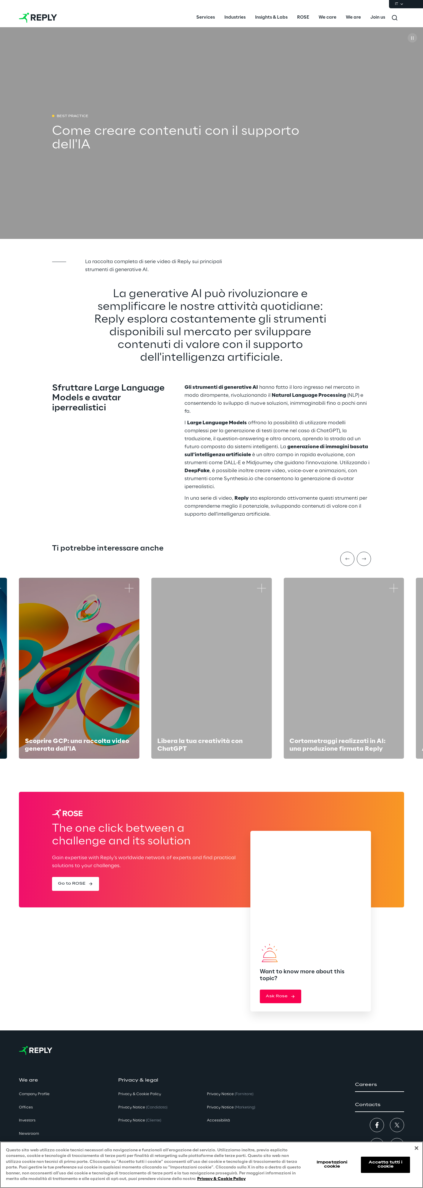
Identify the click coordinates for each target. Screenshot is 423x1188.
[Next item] (364, 559)
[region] (211, 1165)
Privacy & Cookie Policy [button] (139, 1094)
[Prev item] (347, 559)
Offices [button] (26, 1107)
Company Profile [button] (34, 1094)
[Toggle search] (394, 17)
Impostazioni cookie (332, 1164)
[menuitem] (205, 17)
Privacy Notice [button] (142, 1107)
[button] (75, 884)
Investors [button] (27, 1120)
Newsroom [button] (29, 1134)
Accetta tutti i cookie (386, 1164)
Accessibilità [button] (218, 1120)
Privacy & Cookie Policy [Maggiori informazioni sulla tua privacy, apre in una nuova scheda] (221, 1179)
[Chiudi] (416, 1148)
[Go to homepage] (38, 17)
